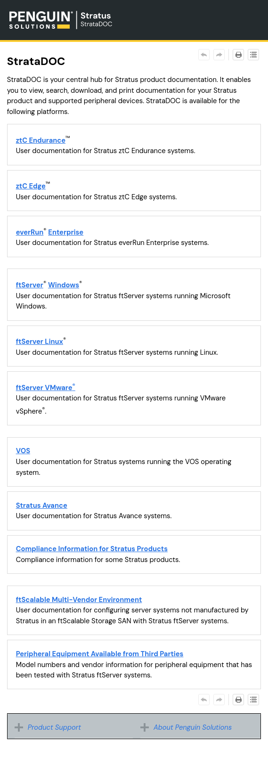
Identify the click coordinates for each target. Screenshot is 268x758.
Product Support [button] (50, 727)
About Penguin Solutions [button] (188, 727)
